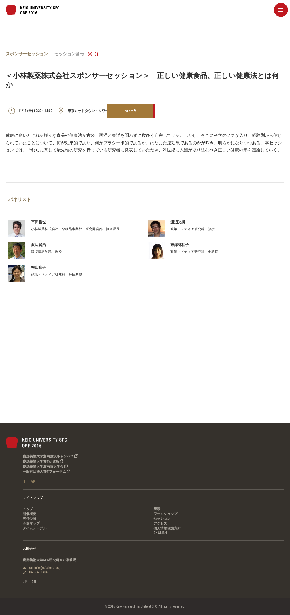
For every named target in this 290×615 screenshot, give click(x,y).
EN (34, 582)
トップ (28, 509)
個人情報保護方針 (167, 528)
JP (25, 582)
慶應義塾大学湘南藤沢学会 (45, 466)
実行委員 (29, 519)
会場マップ (31, 523)
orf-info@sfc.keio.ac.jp (46, 567)
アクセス (160, 523)
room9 (130, 111)
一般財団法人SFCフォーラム (46, 472)
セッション (161, 519)
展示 (156, 509)
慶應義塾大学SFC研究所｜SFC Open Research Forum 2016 (32, 10)
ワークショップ (165, 514)
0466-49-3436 (38, 572)
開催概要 (29, 514)
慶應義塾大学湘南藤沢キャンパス (50, 456)
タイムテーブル (34, 528)
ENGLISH (160, 533)
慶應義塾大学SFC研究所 (43, 461)
